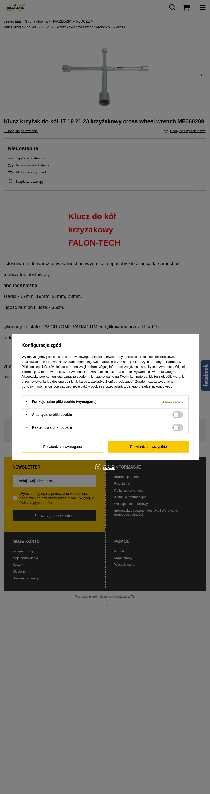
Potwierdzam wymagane (62, 447)
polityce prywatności (158, 367)
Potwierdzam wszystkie (148, 447)
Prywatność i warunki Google (154, 371)
